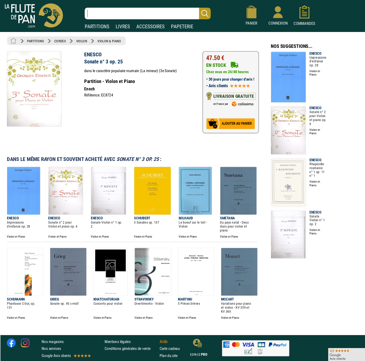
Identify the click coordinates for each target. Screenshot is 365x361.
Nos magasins (53, 341)
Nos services (51, 348)
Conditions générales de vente (131, 348)
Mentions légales (117, 341)
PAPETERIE (182, 27)
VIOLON (81, 41)
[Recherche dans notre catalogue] (148, 13)
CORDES (60, 41)
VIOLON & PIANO (109, 41)
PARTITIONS (97, 27)
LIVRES (123, 27)
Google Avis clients (66, 355)
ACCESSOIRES (150, 27)
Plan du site (169, 355)
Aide (164, 341)
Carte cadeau (170, 348)
